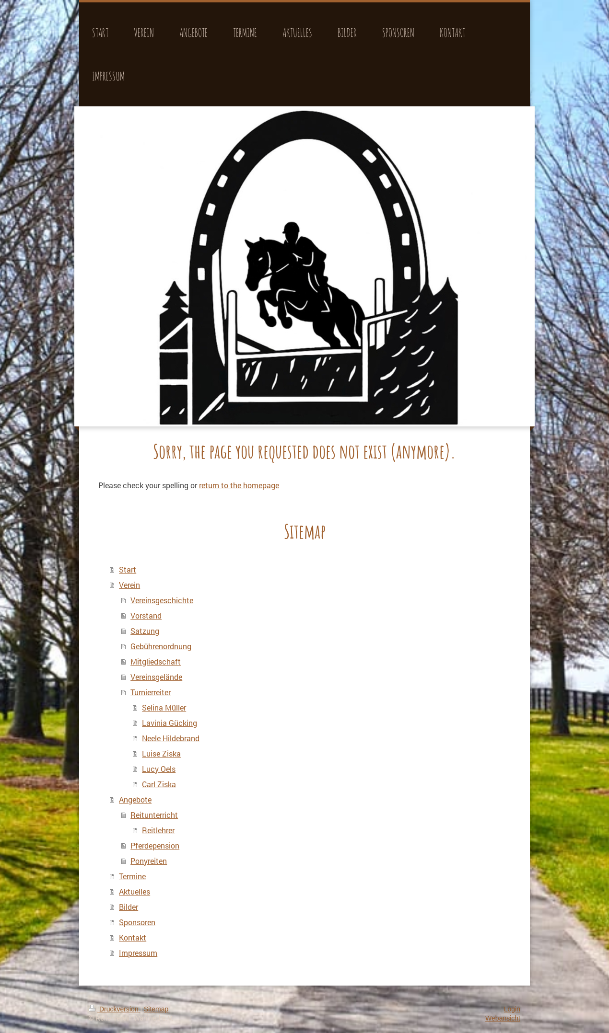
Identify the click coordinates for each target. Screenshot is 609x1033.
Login (512, 1009)
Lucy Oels (159, 769)
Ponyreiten (148, 861)
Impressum (138, 953)
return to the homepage (239, 485)
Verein (129, 585)
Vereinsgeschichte (161, 600)
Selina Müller (164, 707)
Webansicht (502, 1018)
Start (127, 569)
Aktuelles (134, 891)
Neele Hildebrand (170, 738)
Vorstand (146, 615)
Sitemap (156, 1009)
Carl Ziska (159, 784)
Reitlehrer (158, 830)
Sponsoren (137, 922)
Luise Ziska (161, 753)
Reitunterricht (154, 815)
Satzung (144, 631)
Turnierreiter (150, 692)
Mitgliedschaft (155, 661)
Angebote (135, 799)
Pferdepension (154, 845)
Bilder (128, 907)
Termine (132, 876)
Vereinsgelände (156, 677)
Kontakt (132, 937)
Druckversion (114, 1009)
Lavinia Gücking (169, 723)
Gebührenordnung (160, 646)
